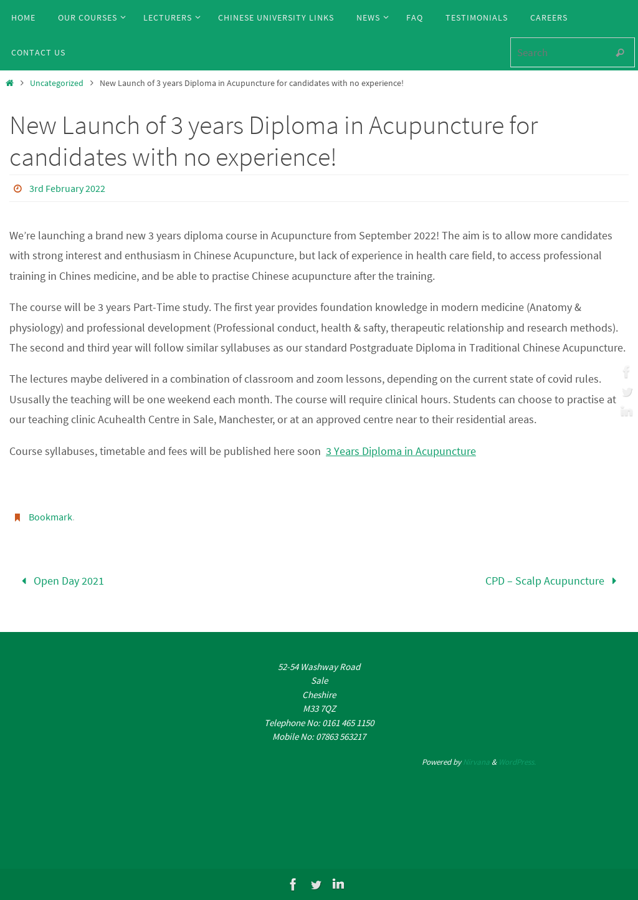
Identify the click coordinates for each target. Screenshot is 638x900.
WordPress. (517, 762)
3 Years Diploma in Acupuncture (401, 451)
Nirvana (476, 762)
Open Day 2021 (60, 580)
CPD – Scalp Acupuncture (553, 580)
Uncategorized (56, 83)
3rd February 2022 (67, 188)
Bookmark (50, 516)
